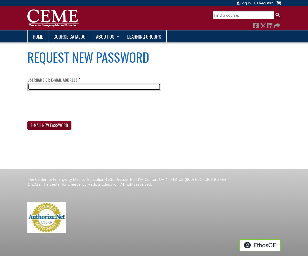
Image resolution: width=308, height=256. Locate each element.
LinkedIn (269, 25)
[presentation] (66, 107)
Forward (276, 25)
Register (266, 3)
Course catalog (70, 36)
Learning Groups (144, 36)
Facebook (255, 25)
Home (38, 36)
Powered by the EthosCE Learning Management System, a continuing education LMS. (260, 245)
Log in (245, 3)
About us (105, 36)
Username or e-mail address (52, 80)
